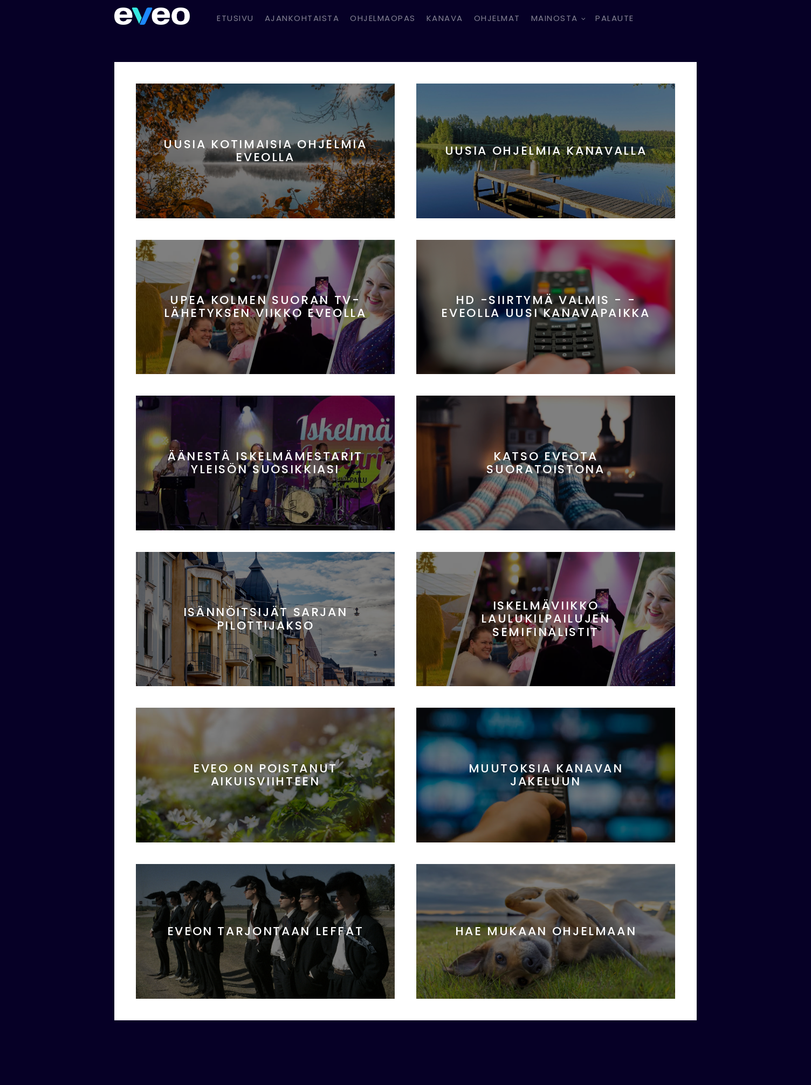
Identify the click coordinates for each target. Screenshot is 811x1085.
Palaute (614, 18)
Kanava (445, 18)
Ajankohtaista (302, 18)
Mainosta (554, 18)
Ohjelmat (497, 18)
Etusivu (235, 18)
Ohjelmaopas (383, 18)
